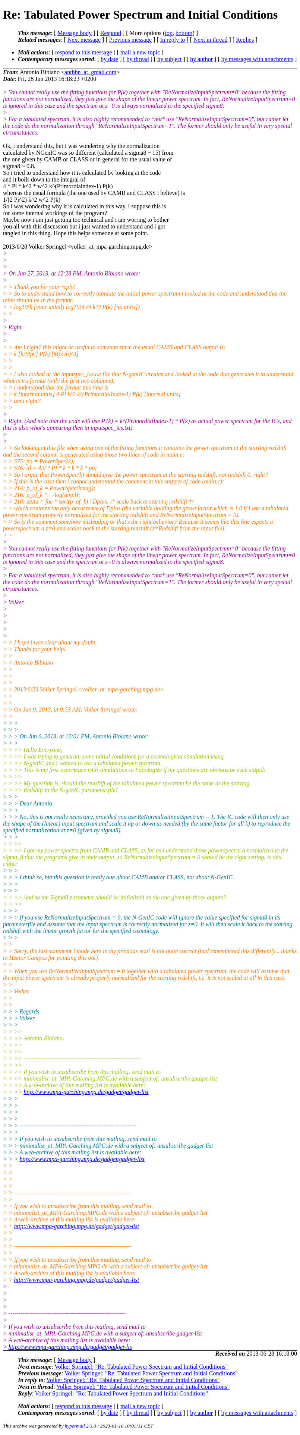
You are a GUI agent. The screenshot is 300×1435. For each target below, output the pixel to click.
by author (201, 59)
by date (109, 59)
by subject (169, 59)
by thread (138, 59)
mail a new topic (140, 52)
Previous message (130, 40)
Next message (84, 40)
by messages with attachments (257, 59)
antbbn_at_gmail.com (90, 72)
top (169, 33)
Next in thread (210, 40)
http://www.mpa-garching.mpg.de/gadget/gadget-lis (70, 1347)
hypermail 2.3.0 (80, 1426)
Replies (245, 40)
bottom (184, 33)
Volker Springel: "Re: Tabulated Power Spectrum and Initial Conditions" (141, 1366)
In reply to (172, 40)
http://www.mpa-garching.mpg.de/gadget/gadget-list (86, 1092)
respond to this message (83, 52)
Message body (74, 33)
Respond (110, 33)
